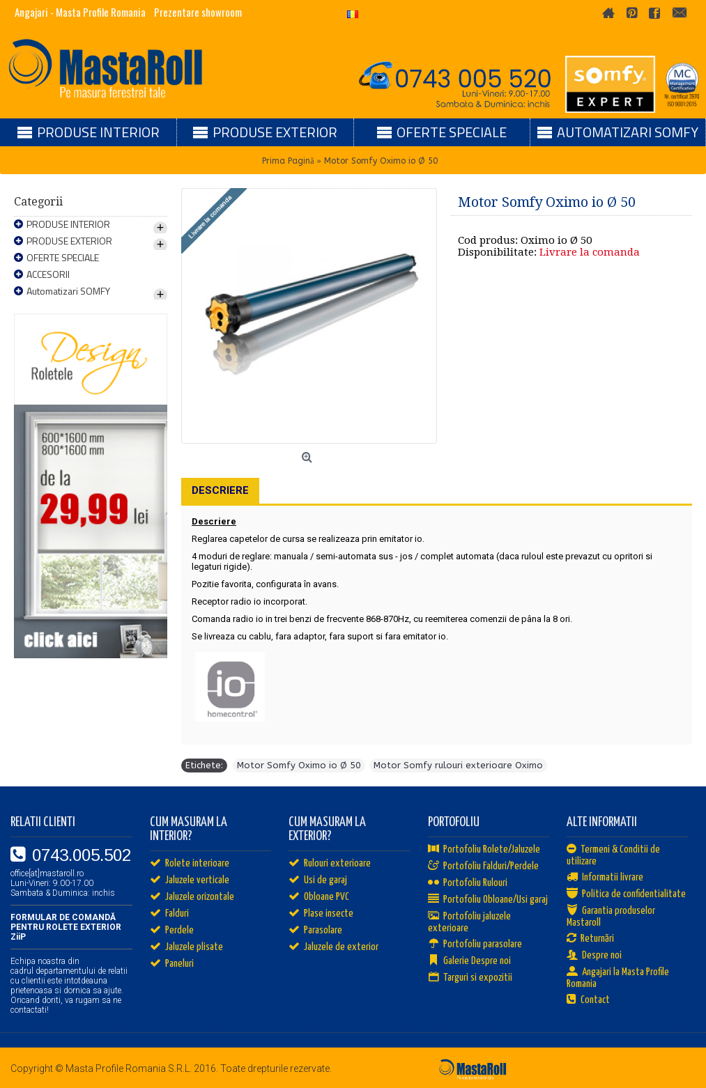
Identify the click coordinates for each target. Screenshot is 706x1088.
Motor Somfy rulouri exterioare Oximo (458, 765)
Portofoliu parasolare (475, 944)
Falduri (169, 913)
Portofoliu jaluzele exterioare (469, 922)
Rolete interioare (189, 863)
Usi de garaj (318, 880)
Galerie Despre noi (469, 961)
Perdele (172, 930)
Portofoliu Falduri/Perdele (483, 866)
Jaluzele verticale (189, 880)
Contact (588, 1000)
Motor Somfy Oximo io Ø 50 (299, 765)
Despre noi (594, 955)
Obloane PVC (319, 897)
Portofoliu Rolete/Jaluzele (484, 849)
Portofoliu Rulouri (467, 883)
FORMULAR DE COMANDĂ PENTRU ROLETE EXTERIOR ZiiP (65, 927)
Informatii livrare (605, 877)
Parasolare (315, 930)
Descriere (220, 490)
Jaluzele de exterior (333, 947)
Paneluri (172, 964)
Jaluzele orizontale (192, 897)
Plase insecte (321, 913)
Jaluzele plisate (186, 947)
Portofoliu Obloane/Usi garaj (488, 900)
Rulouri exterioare (330, 863)
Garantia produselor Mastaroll (611, 917)
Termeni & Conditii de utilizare (613, 855)
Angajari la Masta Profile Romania (618, 978)
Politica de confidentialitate (626, 894)
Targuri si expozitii (470, 978)
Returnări (590, 939)
